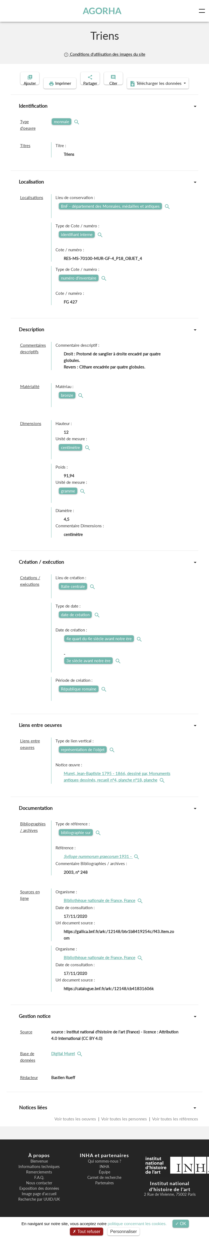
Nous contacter (39, 1191)
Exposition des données (39, 1196)
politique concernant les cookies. (137, 1223)
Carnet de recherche (104, 1186)
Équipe (104, 1180)
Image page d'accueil (39, 1202)
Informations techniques (39, 1175)
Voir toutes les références (174, 1127)
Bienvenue (39, 1169)
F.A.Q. (39, 1186)
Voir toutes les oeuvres (75, 1127)
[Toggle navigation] (203, 11)
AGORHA (103, 10)
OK (180, 1223)
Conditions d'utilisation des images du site (104, 54)
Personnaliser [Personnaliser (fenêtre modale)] (123, 1231)
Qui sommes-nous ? (104, 1169)
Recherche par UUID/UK (39, 1207)
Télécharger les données (139, 92)
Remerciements (39, 1180)
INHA (104, 1175)
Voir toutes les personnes (124, 1127)
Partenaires (104, 1191)
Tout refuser (86, 1231)
